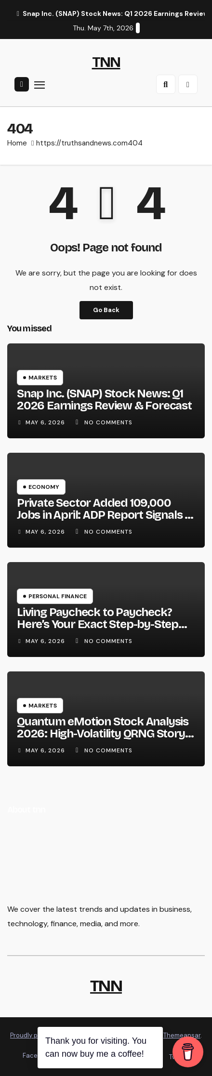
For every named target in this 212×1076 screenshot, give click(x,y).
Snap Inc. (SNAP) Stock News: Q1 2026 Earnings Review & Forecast (104, 399)
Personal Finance (57, 596)
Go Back (106, 310)
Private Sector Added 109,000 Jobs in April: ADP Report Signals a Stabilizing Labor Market (104, 515)
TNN (106, 62)
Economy (43, 487)
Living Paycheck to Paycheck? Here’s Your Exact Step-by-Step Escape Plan (97, 624)
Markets (42, 377)
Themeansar (181, 1035)
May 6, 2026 (46, 422)
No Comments (108, 422)
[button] (165, 84)
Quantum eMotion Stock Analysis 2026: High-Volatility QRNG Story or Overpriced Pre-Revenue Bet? (102, 733)
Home (17, 143)
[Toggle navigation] (39, 85)
